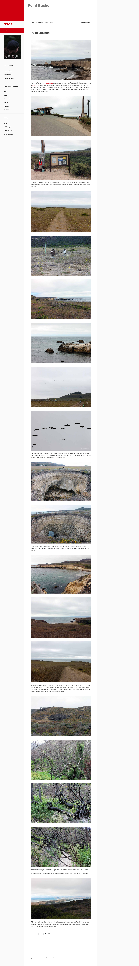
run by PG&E (36, 85)
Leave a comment (85, 22)
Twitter (6, 95)
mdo (41, 934)
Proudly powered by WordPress (37, 958)
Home (5, 30)
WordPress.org (8, 134)
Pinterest (7, 99)
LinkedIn (6, 109)
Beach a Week (8, 71)
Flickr (5, 91)
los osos (34, 934)
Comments (8, 130)
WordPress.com (62, 958)
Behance (6, 106)
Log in (5, 123)
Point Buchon (42, 32)
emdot (8, 24)
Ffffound (6, 102)
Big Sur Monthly (9, 78)
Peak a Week (8, 74)
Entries (7, 127)
